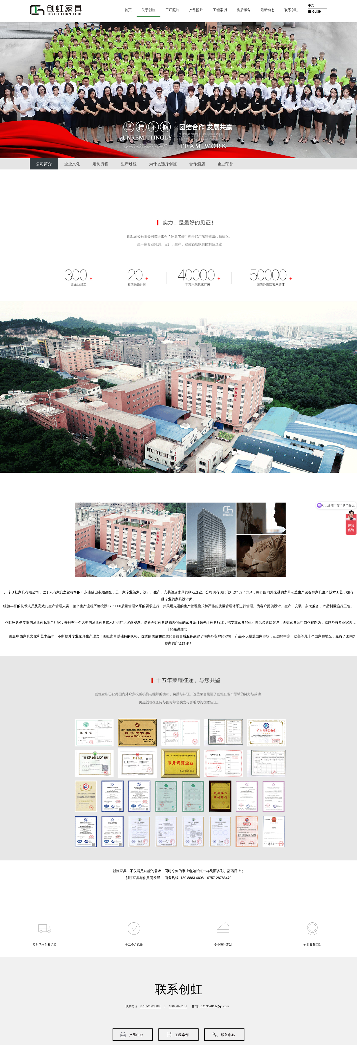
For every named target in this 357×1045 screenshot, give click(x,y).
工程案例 (222, 10)
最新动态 (270, 10)
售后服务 (246, 10)
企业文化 (72, 164)
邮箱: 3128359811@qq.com (210, 1006)
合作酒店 (197, 164)
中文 (311, 5)
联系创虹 (293, 10)
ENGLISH (314, 11)
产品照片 (198, 10)
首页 (128, 10)
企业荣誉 (225, 164)
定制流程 (100, 164)
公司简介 (44, 164)
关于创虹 (151, 10)
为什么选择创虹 (163, 164)
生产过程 (129, 164)
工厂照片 (174, 10)
